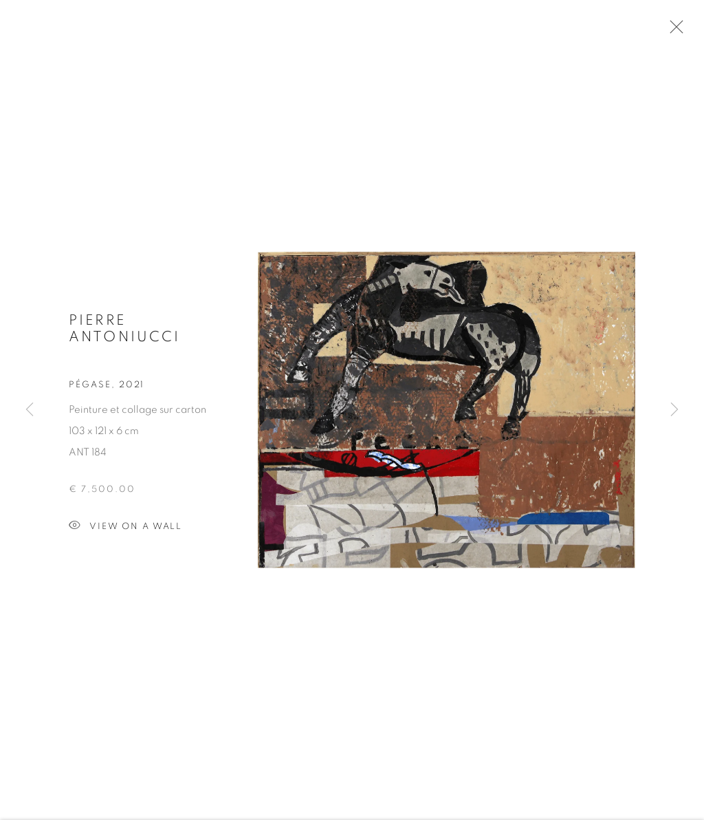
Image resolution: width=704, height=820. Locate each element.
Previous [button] (29, 410)
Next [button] (674, 410)
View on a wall (125, 529)
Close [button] (673, 31)
